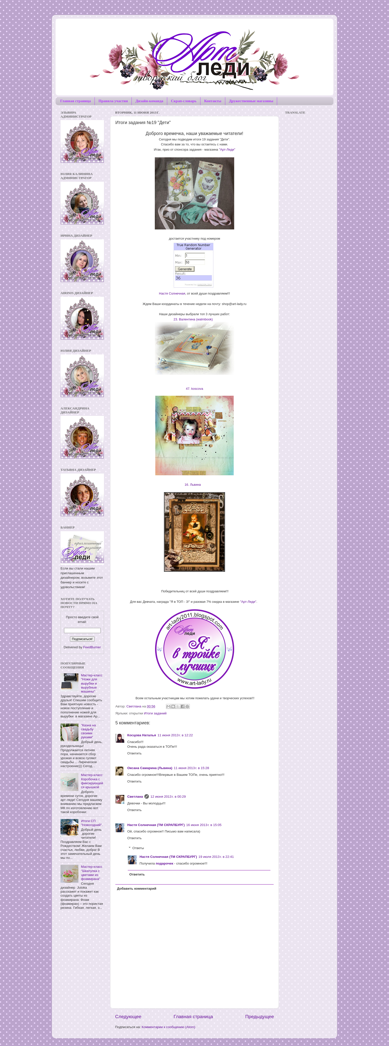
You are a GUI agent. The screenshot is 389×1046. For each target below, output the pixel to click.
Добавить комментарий (136, 888)
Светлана (135, 796)
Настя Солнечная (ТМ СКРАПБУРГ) (156, 825)
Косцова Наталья (141, 735)
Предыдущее (259, 1016)
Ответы (138, 848)
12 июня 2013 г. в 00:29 (168, 796)
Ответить (134, 753)
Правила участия (113, 101)
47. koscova (194, 389)
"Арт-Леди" (227, 149)
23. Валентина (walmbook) (194, 319)
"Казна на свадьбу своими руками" (88, 731)
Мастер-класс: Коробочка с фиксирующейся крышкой (92, 781)
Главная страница (75, 101)
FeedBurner (92, 647)
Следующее (128, 1016)
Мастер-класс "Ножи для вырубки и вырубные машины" (91, 683)
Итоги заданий (155, 713)
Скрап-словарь (183, 101)
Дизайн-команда (149, 101)
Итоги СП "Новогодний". (91, 823)
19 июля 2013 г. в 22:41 (216, 857)
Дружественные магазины (251, 101)
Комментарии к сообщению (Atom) (168, 1027)
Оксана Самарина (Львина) (149, 768)
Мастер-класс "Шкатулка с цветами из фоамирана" (91, 873)
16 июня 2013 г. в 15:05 (203, 825)
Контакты (212, 101)
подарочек (164, 863)
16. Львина (194, 484)
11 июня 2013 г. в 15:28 (191, 768)
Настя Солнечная (172, 293)
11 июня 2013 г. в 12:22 (175, 735)
